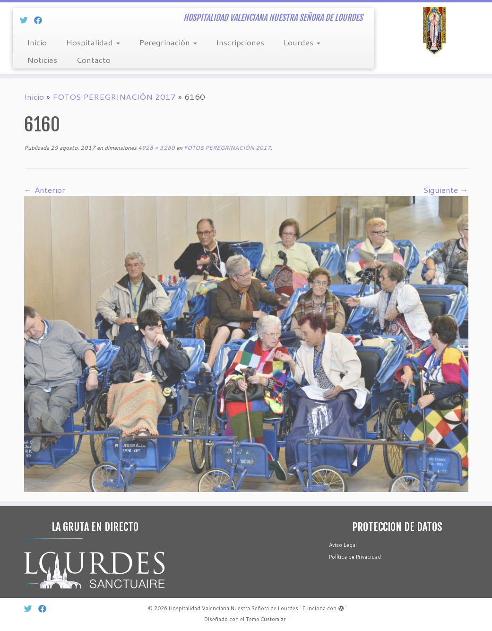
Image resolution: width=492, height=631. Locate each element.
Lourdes (301, 42)
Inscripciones (240, 42)
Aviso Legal (343, 545)
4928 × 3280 (156, 148)
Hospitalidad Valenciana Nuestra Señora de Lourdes (233, 608)
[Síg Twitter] (27, 20)
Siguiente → (445, 189)
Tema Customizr (265, 619)
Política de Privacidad (355, 557)
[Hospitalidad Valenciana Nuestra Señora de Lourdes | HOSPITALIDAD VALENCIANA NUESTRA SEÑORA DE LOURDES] (434, 30)
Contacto (93, 59)
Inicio (37, 42)
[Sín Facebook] (41, 20)
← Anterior (44, 189)
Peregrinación (168, 42)
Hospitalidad (93, 42)
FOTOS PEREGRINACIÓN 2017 (114, 96)
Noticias (42, 59)
